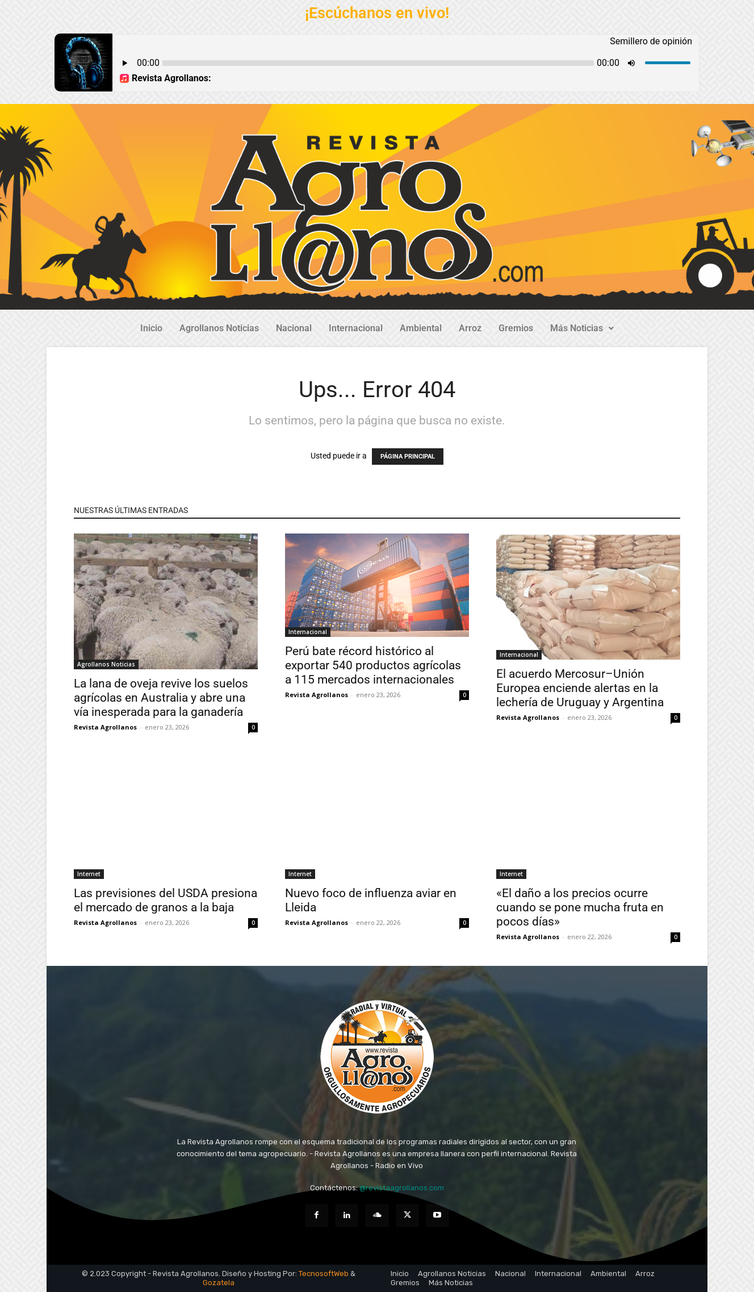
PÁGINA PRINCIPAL (407, 456)
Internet (88, 874)
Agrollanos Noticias (219, 328)
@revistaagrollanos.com (401, 1187)
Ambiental (421, 328)
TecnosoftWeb (324, 1273)
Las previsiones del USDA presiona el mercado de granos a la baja (165, 900)
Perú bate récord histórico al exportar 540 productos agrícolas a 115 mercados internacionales (373, 665)
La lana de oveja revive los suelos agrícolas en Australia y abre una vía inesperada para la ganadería (161, 698)
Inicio (151, 328)
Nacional (294, 328)
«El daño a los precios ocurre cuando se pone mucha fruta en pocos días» (580, 907)
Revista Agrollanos (105, 727)
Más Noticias (582, 328)
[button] (582, 328)
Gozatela (218, 1282)
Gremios (516, 328)
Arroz (470, 328)
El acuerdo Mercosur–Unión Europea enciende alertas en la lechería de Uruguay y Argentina (580, 688)
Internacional (356, 328)
